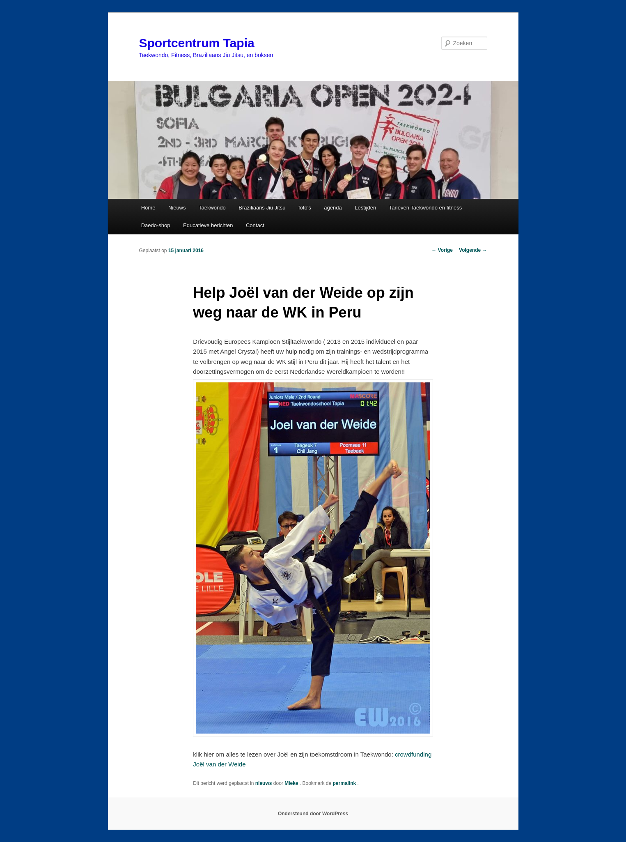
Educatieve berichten (208, 225)
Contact (255, 225)
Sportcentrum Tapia (197, 43)
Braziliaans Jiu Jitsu (261, 208)
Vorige (442, 250)
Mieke (292, 783)
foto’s (304, 208)
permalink (345, 783)
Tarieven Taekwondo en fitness (425, 208)
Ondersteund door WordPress (313, 814)
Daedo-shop (155, 225)
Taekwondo (212, 208)
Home (148, 208)
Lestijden (365, 208)
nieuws (263, 783)
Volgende (473, 250)
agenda (333, 208)
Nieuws (177, 208)
